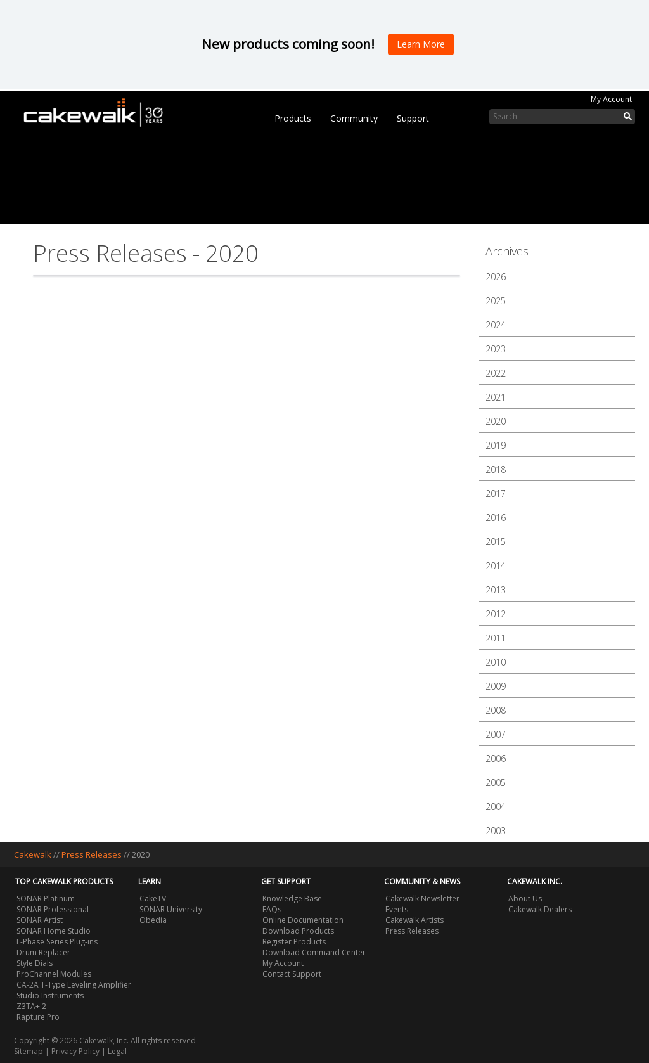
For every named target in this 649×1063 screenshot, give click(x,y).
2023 (495, 349)
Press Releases (91, 854)
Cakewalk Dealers (540, 909)
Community (354, 118)
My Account (611, 99)
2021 (495, 397)
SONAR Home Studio (53, 930)
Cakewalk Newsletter (422, 898)
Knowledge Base (292, 898)
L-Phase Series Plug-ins (57, 941)
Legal (117, 1051)
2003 (495, 831)
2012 (495, 614)
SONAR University (170, 909)
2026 (495, 277)
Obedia (153, 920)
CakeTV (152, 898)
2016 (495, 518)
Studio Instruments (50, 995)
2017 (495, 493)
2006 (495, 758)
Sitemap (28, 1051)
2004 (495, 807)
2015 (495, 542)
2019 (495, 445)
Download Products (298, 930)
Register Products (294, 941)
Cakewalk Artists (414, 920)
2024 (495, 325)
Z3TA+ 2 (31, 1006)
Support (413, 118)
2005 (495, 782)
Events (396, 909)
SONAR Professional (52, 909)
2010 (495, 662)
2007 (495, 734)
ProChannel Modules (53, 974)
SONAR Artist (39, 920)
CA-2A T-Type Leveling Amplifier (73, 984)
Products (292, 118)
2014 (495, 566)
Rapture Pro (38, 1017)
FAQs (271, 909)
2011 (495, 638)
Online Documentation (303, 920)
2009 (495, 686)
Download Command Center (314, 952)
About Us (525, 898)
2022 (495, 373)
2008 (495, 710)
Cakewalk (32, 854)
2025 (495, 301)
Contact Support (291, 974)
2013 (495, 590)
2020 (495, 421)
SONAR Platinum (45, 898)
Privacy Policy (75, 1051)
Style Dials (34, 963)
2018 (495, 469)
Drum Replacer (43, 952)
